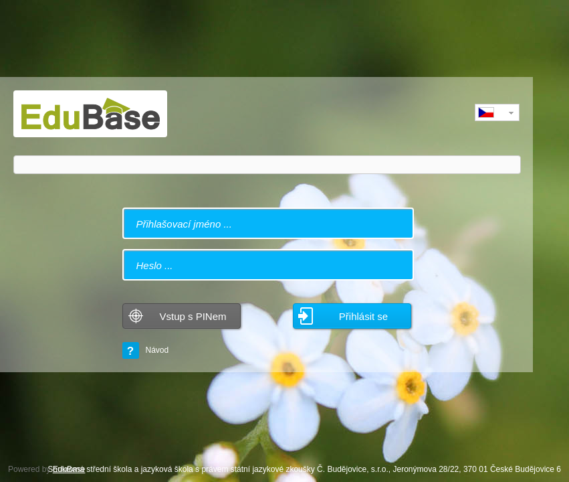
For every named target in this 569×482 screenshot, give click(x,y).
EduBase (69, 469)
